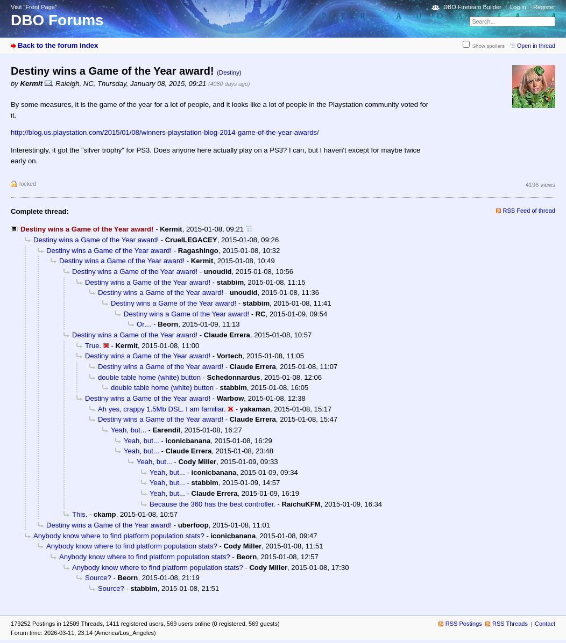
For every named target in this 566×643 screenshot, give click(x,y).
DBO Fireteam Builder (472, 7)
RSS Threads (510, 623)
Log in (518, 7)
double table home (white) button (149, 377)
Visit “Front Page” (34, 7)
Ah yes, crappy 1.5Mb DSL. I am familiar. (162, 409)
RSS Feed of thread (529, 210)
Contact (545, 623)
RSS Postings (463, 623)
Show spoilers (488, 46)
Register (544, 7)
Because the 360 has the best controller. (212, 504)
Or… (144, 324)
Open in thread (536, 45)
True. (93, 346)
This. (79, 514)
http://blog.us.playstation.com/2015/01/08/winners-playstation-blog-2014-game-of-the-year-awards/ (165, 132)
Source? (98, 578)
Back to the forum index (58, 45)
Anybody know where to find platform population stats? (118, 536)
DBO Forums (57, 20)
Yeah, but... (128, 430)
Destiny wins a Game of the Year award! (96, 240)
